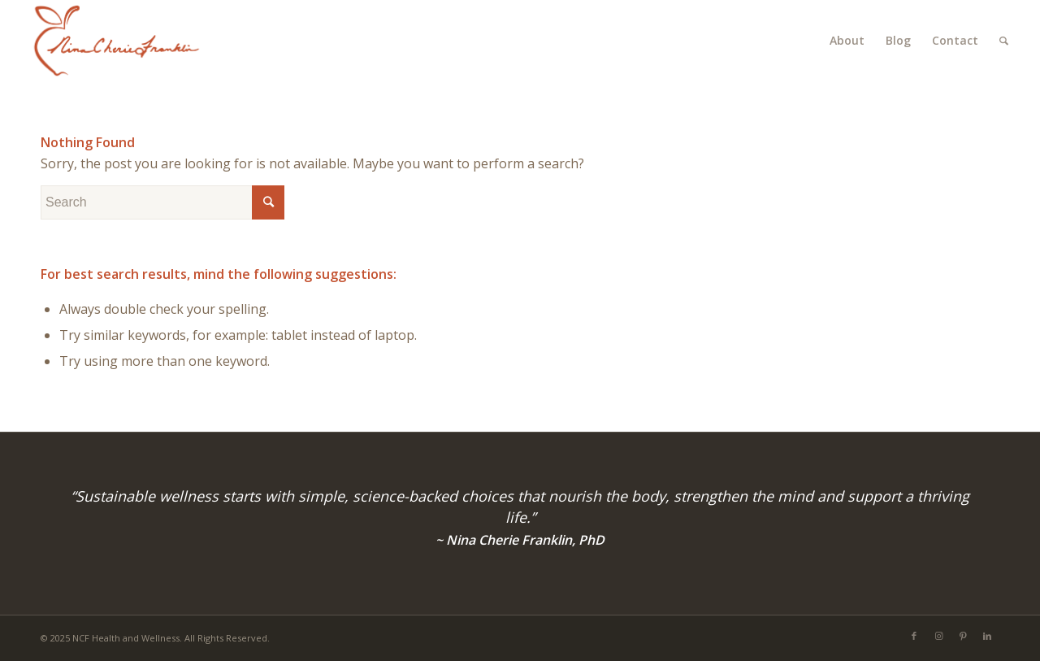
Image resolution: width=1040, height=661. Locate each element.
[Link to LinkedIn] (987, 636)
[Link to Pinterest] (963, 636)
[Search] (1004, 40)
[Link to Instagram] (938, 636)
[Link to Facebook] (914, 636)
